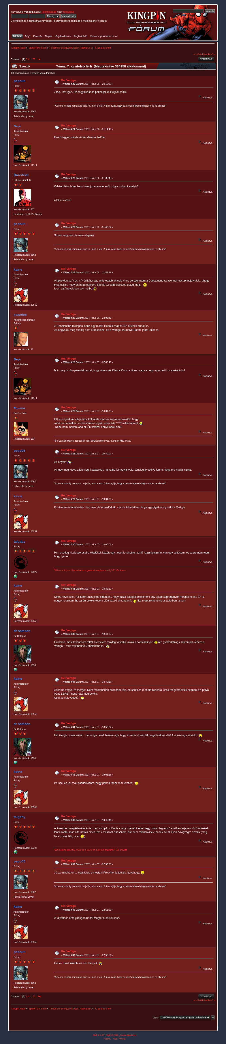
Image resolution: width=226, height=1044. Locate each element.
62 (34, 59)
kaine (18, 269)
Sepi (17, 126)
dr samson (22, 631)
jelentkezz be (49, 11)
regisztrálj (68, 11)
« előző (198, 54)
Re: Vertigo (68, 80)
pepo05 (19, 81)
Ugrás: (156, 1017)
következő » (208, 54)
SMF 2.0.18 (98, 1035)
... (31, 59)
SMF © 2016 (112, 1035)
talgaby (19, 541)
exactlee (20, 315)
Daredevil (21, 175)
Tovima (19, 408)
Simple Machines (128, 1035)
